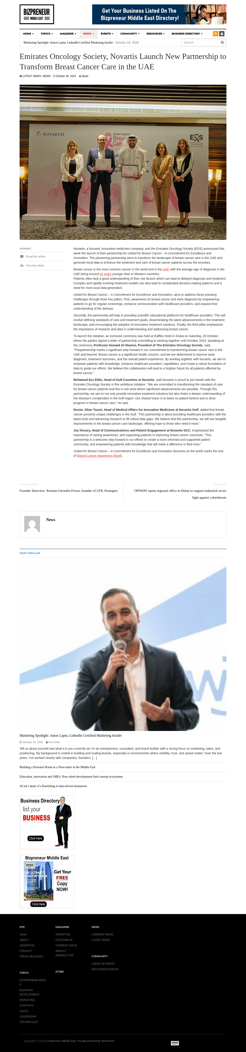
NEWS (88, 33)
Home (23, 934)
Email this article (32, 256)
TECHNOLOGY (29, 1022)
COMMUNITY (130, 33)
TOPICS (47, 33)
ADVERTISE (27, 945)
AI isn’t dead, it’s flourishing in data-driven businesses (53, 786)
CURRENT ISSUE (66, 945)
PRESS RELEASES (31, 956)
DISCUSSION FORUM (105, 969)
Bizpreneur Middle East (62, 1041)
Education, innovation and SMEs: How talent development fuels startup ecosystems (71, 776)
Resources (156, 33)
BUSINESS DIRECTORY (187, 33)
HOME (28, 33)
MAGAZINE (68, 33)
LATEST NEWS (32, 76)
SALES (24, 1011)
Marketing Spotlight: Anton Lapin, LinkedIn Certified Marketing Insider (68, 42)
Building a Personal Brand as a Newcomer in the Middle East (57, 767)
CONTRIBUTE (64, 940)
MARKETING (27, 1000)
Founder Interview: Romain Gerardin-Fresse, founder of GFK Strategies (68, 490)
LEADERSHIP (28, 1016)
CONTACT (26, 951)
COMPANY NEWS (102, 934)
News (85, 76)
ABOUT (24, 940)
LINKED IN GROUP (103, 963)
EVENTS (107, 33)
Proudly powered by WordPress (96, 1041)
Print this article (32, 265)
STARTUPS (26, 1005)
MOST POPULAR (30, 553)
